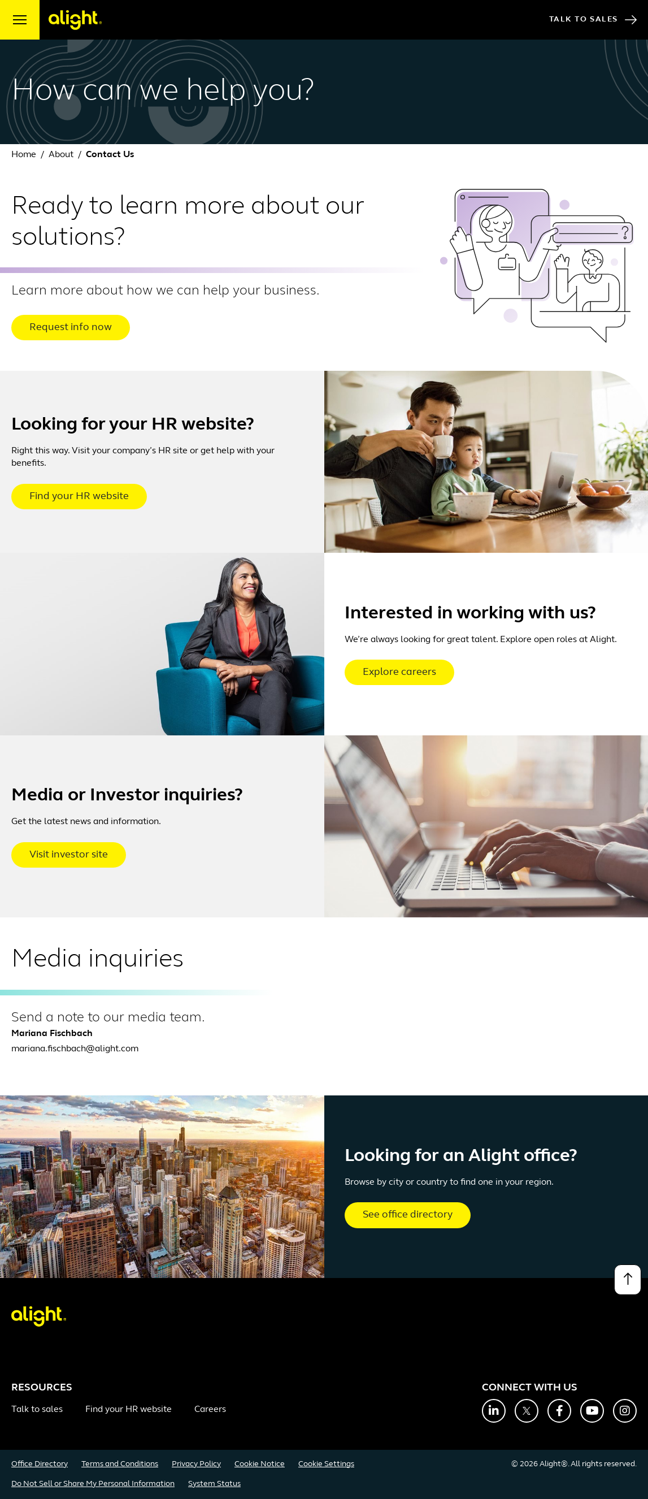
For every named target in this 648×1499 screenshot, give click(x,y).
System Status (214, 1484)
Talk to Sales (593, 19)
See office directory (408, 1215)
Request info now (70, 327)
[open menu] (20, 20)
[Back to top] (627, 1279)
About (61, 154)
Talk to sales (37, 1409)
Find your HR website (79, 496)
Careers (210, 1409)
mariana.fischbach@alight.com (74, 1049)
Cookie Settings (326, 1464)
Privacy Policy (196, 1464)
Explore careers (399, 672)
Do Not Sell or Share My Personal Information (93, 1484)
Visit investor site (68, 855)
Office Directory (39, 1464)
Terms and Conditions (119, 1464)
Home (23, 154)
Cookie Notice (259, 1464)
